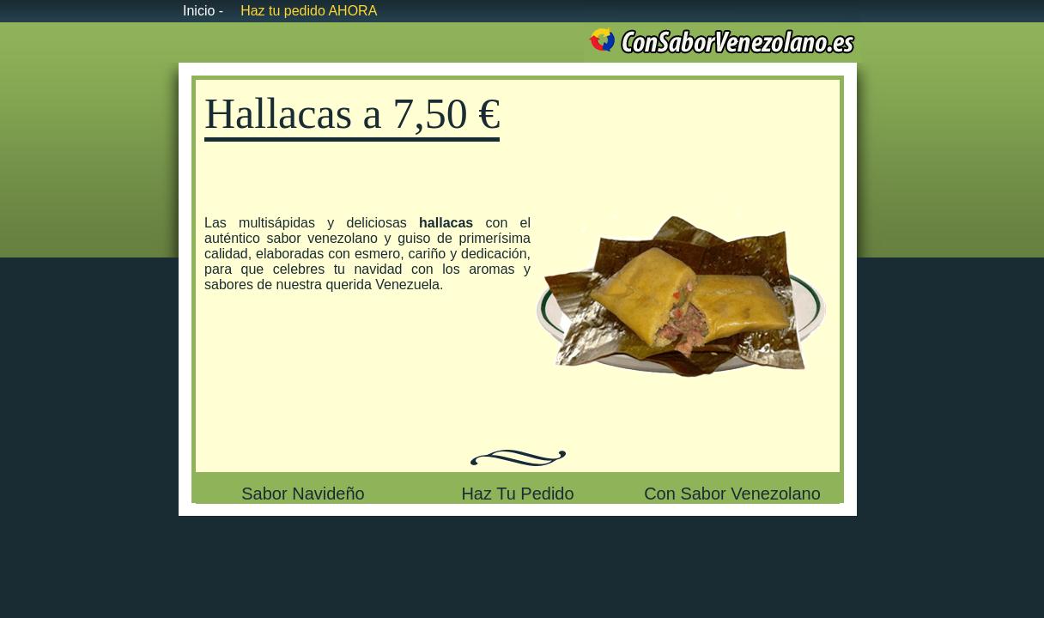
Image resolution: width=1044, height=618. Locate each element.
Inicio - (203, 10)
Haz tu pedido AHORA (308, 10)
